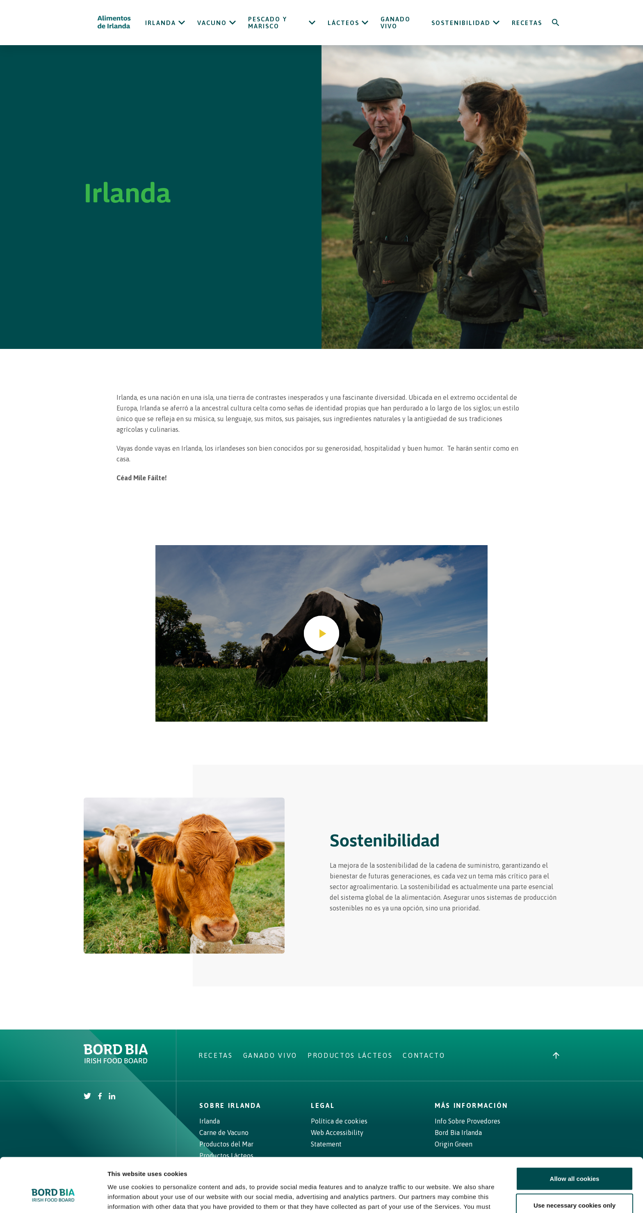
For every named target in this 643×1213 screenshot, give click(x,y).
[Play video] (321, 633)
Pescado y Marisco (267, 23)
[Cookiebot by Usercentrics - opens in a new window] (53, 1197)
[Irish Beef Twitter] (87, 1097)
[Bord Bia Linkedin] (112, 1097)
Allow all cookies (575, 1132)
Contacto (424, 1055)
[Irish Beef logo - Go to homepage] (114, 23)
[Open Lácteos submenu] (365, 22)
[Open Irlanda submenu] (181, 22)
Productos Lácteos (350, 1055)
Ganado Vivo (395, 23)
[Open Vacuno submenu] (232, 22)
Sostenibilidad (460, 22)
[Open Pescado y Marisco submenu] (312, 22)
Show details (430, 1196)
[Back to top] (556, 1055)
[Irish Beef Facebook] (100, 1097)
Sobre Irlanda (230, 1105)
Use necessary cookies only (575, 1159)
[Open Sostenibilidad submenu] (496, 22)
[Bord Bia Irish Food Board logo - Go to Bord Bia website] (116, 1061)
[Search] (555, 22)
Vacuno (212, 22)
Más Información (471, 1105)
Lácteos (343, 22)
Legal (323, 1105)
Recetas (527, 22)
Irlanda (160, 22)
